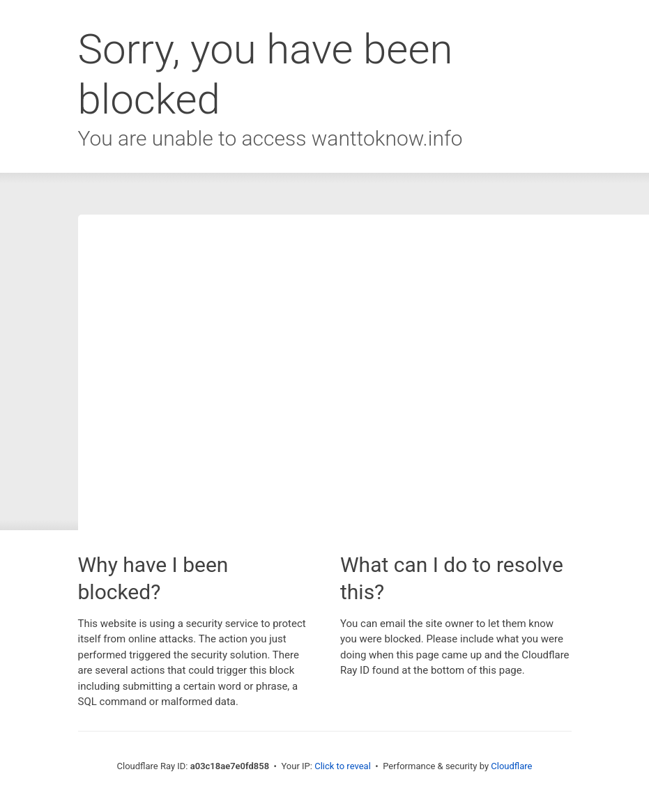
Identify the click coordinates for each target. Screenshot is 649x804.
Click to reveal (342, 766)
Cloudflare (511, 766)
